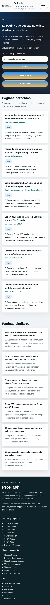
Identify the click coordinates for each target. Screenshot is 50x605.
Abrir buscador (25, 84)
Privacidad (8, 593)
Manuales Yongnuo (12, 567)
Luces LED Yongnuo (12, 570)
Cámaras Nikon (10, 536)
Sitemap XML (9, 599)
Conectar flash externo (13, 558)
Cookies (7, 596)
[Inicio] (19, 6)
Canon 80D (9, 533)
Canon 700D (9, 530)
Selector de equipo (12, 583)
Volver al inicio (25, 75)
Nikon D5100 (9, 539)
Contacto (8, 586)
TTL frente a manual (12, 564)
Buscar (25, 66)
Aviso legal (8, 590)
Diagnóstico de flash (12, 573)
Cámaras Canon (11, 523)
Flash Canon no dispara (14, 561)
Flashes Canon (10, 555)
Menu (43, 6)
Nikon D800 (9, 542)
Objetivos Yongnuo (12, 545)
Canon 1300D (10, 527)
